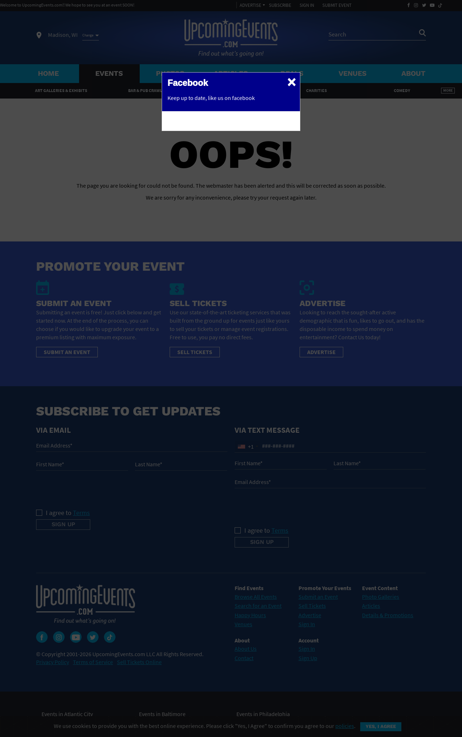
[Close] (291, 82)
